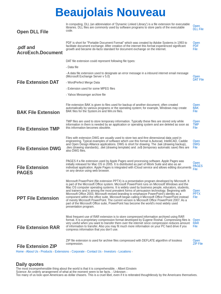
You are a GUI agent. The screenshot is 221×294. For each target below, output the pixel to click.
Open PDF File (196, 46)
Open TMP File (196, 124)
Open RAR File (196, 223)
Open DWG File (196, 144)
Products (46, 251)
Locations (124, 251)
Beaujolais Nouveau (110, 12)
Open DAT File (198, 78)
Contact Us (94, 251)
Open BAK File (196, 108)
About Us (32, 251)
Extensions (62, 251)
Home (20, 251)
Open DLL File (198, 27)
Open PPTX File (196, 194)
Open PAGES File (198, 166)
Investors (110, 251)
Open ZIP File (198, 242)
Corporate (78, 251)
